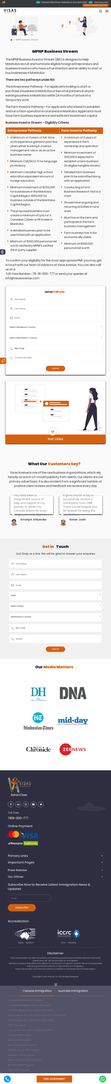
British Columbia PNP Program (25, 1059)
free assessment (54, 1078)
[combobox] (55, 327)
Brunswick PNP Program (21, 1065)
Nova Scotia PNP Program (22, 1045)
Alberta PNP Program (20, 1040)
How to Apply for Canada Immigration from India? (37, 1015)
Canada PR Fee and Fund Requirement (30, 1030)
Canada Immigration (37, 991)
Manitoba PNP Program (21, 1055)
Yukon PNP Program (19, 1069)
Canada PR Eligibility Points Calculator (29, 1005)
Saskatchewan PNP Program (24, 1050)
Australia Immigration (73, 991)
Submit (55, 368)
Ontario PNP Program (20, 1035)
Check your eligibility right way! (95, 5)
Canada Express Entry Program (26, 1000)
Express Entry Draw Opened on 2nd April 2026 (66, 2)
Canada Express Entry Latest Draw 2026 (30, 1010)
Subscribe (21, 907)
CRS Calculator (16, 1025)
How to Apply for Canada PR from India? (31, 1020)
